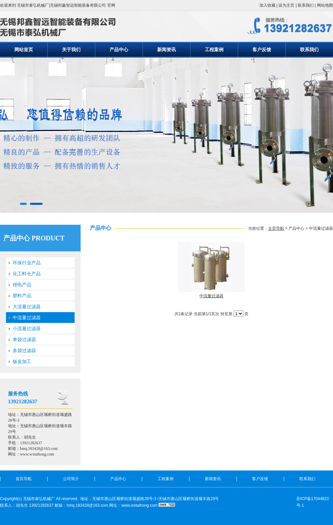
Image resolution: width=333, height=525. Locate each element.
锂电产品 (22, 284)
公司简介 (71, 478)
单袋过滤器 (24, 339)
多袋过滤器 (24, 350)
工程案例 (214, 49)
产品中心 (119, 49)
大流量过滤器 (27, 306)
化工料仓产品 (27, 273)
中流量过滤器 (27, 317)
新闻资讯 (166, 49)
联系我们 (306, 5)
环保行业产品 (27, 262)
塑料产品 (22, 295)
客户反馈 (261, 49)
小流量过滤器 (27, 328)
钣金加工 (22, 361)
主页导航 (276, 228)
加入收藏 (267, 5)
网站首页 (23, 49)
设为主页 (286, 5)
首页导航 (24, 478)
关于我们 (71, 49)
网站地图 (325, 5)
